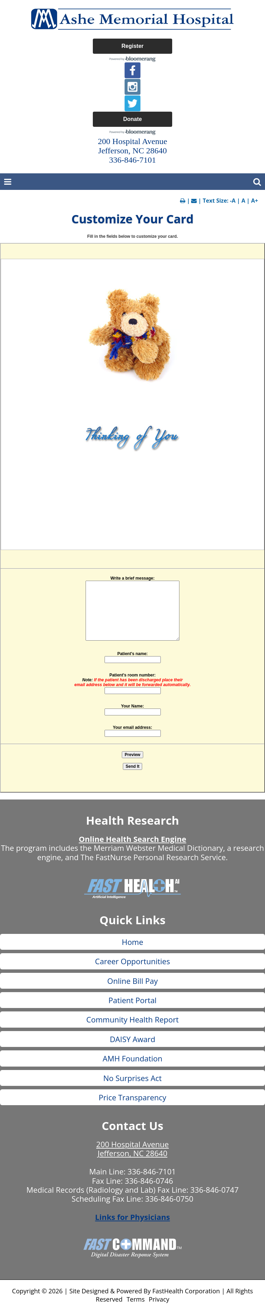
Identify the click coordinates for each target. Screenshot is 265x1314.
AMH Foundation (132, 1058)
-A (232, 200)
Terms (136, 1299)
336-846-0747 (214, 1189)
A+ (254, 200)
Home (132, 942)
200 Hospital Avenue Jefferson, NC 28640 (132, 1148)
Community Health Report (132, 1019)
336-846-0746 (149, 1180)
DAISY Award (132, 1039)
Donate (132, 119)
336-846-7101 (152, 1171)
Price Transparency (132, 1097)
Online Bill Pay (132, 981)
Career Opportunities (132, 961)
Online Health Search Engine (132, 839)
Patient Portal (132, 1000)
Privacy (159, 1299)
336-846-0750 (169, 1198)
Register (132, 46)
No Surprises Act (132, 1078)
